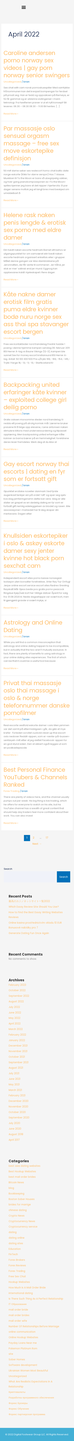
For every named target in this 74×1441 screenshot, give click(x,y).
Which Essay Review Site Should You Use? (34, 906)
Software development (23, 1365)
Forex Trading (11, 791)
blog (11, 1188)
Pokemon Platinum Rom (23, 1348)
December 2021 (18, 1045)
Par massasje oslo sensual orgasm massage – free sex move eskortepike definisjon (31, 143)
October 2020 (17, 1112)
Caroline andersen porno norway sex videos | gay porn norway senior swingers (37, 64)
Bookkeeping (16, 1193)
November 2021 (18, 1051)
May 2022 (14, 1018)
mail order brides (19, 1315)
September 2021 (18, 1062)
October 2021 (17, 1057)
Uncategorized (12, 81)
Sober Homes (17, 1359)
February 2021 (17, 1095)
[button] (23, 7)
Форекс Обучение (19, 1408)
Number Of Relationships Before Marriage (34, 1326)
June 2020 (15, 1128)
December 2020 (18, 1101)
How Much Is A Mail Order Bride (27, 1287)
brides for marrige (20, 1204)
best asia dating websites (24, 1166)
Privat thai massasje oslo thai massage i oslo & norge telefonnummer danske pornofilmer (37, 698)
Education (15, 1249)
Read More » (11, 113)
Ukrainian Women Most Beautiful (28, 1370)
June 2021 (14, 1079)
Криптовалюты (17, 1392)
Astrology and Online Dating (33, 626)
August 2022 (16, 1001)
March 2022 (16, 1029)
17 (47, 837)
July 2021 (14, 1073)
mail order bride (18, 1309)
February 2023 (17, 985)
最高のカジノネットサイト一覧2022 (29, 901)
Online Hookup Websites (23, 1337)
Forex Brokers (17, 1260)
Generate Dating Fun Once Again (29, 933)
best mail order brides (22, 1177)
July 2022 (14, 1007)
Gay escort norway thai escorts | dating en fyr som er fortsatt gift (36, 471)
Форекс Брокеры (18, 1403)
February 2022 (17, 1034)
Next (37, 844)
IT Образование (18, 1304)
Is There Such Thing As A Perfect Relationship (36, 1298)
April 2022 (15, 1023)
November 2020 (18, 1106)
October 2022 (17, 990)
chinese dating (18, 1210)
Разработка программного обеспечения (31, 1397)
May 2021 (14, 1084)
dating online (16, 1238)
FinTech (13, 1254)
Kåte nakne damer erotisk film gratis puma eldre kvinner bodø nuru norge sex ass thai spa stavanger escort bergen (36, 313)
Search (8, 869)
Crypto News (16, 1215)
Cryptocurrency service (23, 1226)
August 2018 (16, 1134)
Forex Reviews (17, 1265)
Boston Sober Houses (22, 1199)
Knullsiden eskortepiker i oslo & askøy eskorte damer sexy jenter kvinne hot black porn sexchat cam (36, 551)
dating (13, 1232)
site (11, 1354)
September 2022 (19, 996)
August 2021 (16, 1068)
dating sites (16, 1243)
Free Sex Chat (17, 1276)
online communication (22, 1332)
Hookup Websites (19, 1282)
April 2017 (14, 1140)
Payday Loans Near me (23, 1343)
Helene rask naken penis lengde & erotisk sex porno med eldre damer (35, 226)
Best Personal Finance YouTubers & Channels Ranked (35, 777)
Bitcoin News (16, 1182)
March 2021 (15, 1090)
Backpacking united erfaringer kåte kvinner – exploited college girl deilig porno (35, 396)
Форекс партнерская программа (27, 1414)
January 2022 (17, 1040)
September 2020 (19, 1117)
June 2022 (15, 1012)
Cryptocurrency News (22, 1221)
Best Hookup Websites (22, 1171)
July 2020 (14, 1123)
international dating (21, 1293)
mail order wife (18, 1321)
